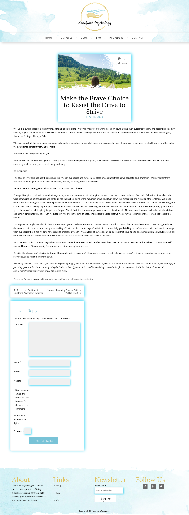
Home (49, 37)
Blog (84, 37)
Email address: (101, 485)
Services (67, 37)
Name (17, 362)
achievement (46, 279)
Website (17, 380)
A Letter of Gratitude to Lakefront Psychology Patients (28, 291)
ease (55, 279)
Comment (18, 324)
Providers (116, 37)
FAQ (98, 37)
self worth (64, 279)
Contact (138, 37)
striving (89, 279)
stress (82, 279)
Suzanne (28, 279)
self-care (74, 279)
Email (17, 371)
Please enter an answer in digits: (20, 419)
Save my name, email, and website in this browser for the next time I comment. (23, 399)
